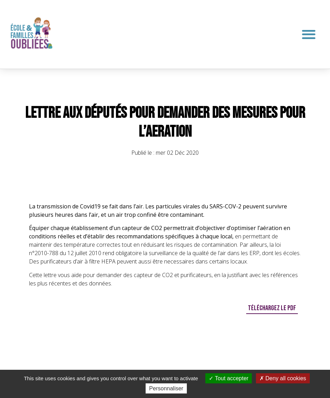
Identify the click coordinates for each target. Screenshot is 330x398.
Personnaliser (166, 388)
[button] (309, 34)
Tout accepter (228, 378)
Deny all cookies (282, 378)
